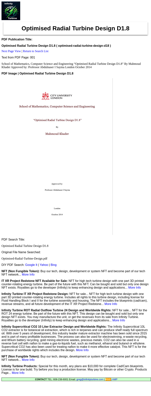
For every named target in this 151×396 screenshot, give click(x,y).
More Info (28, 274)
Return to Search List (35, 51)
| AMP (114, 379)
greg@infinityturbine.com (90, 379)
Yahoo (44, 264)
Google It (31, 264)
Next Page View (11, 51)
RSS (108, 379)
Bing (54, 264)
